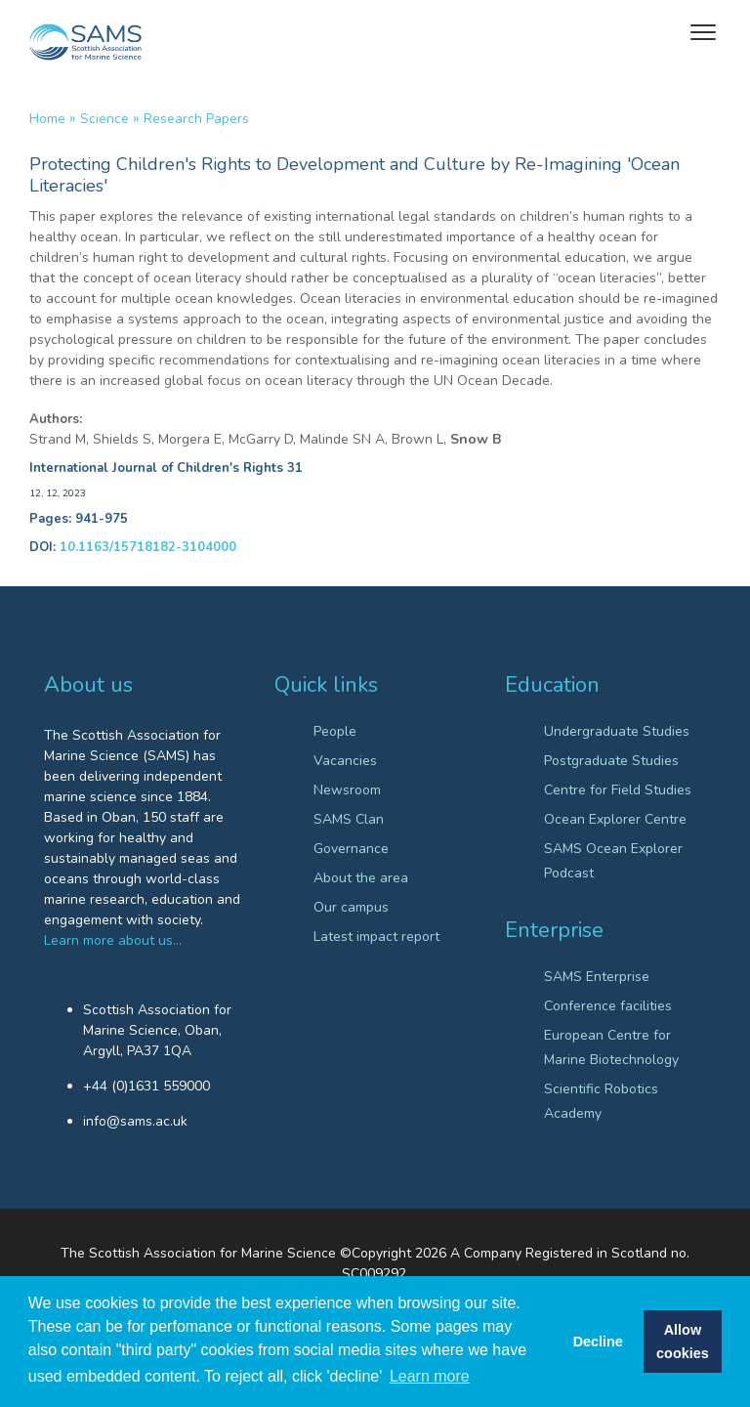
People (334, 731)
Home (47, 118)
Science (104, 118)
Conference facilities (608, 1006)
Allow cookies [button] (682, 1341)
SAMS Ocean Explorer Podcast (613, 860)
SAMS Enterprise (596, 976)
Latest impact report (376, 936)
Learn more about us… (113, 940)
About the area (360, 878)
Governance (351, 848)
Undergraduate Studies (616, 731)
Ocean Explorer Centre (615, 819)
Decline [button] (598, 1341)
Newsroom (347, 790)
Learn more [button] (430, 1376)
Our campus (351, 907)
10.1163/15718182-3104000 (148, 547)
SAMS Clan (348, 819)
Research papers (196, 118)
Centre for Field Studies (617, 790)
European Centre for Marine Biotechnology (611, 1047)
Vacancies (345, 760)
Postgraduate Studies (611, 760)
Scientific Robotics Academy (601, 1101)
